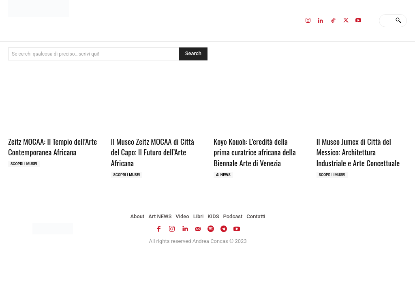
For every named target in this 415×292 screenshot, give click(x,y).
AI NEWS (223, 175)
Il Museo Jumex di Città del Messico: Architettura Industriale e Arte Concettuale (358, 151)
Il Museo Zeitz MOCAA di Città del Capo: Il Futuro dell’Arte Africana (152, 151)
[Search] (398, 20)
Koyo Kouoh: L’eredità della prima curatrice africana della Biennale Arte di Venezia (255, 151)
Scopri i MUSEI (24, 164)
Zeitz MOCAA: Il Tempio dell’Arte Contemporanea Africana (52, 146)
